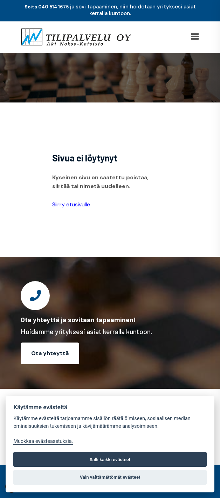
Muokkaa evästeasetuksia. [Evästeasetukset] (43, 441)
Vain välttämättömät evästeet (110, 477)
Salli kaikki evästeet (110, 459)
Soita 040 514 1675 (47, 7)
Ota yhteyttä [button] (50, 353)
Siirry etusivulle (71, 204)
